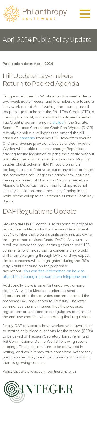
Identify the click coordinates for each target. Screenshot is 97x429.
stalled (58, 122)
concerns (27, 138)
